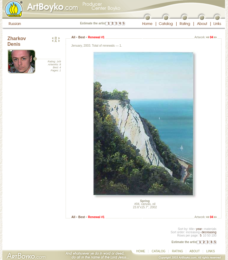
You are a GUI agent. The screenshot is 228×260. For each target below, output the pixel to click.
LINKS (210, 251)
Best (81, 37)
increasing (193, 232)
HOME (140, 251)
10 (204, 235)
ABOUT (194, 251)
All (73, 37)
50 (208, 235)
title (191, 229)
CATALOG (158, 251)
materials (210, 229)
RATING (177, 251)
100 (213, 235)
